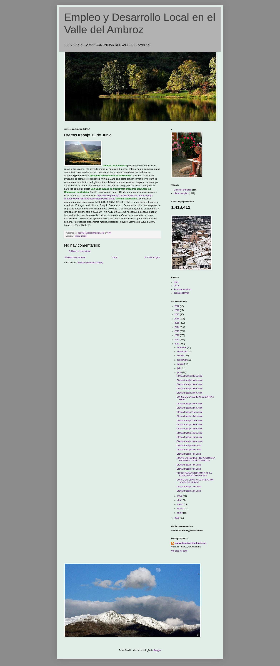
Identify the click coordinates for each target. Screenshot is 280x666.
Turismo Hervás (181, 293)
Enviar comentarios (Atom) (90, 262)
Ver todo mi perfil (179, 551)
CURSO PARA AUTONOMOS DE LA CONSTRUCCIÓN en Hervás (194, 474)
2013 (177, 331)
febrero (180, 508)
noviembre (182, 351)
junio (179, 372)
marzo (180, 504)
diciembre (182, 347)
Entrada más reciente (75, 257)
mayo (180, 496)
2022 (177, 306)
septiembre (182, 360)
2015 (177, 323)
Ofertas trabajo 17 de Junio (189, 420)
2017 (177, 314)
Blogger (157, 650)
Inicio (115, 257)
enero (180, 513)
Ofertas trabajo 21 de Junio (189, 412)
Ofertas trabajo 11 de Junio (189, 437)
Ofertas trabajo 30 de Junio (189, 376)
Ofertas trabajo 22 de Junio (189, 408)
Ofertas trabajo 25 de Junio (189, 388)
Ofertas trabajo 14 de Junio (189, 433)
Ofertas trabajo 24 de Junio (189, 393)
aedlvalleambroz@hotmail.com (190, 543)
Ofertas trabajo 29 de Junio (189, 380)
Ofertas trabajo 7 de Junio (189, 454)
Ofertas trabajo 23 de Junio (189, 403)
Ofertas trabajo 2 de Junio (189, 486)
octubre (181, 355)
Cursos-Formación (183, 190)
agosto (180, 364)
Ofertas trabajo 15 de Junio (189, 428)
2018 (177, 310)
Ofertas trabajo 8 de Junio (189, 449)
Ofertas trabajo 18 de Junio (189, 416)
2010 (177, 343)
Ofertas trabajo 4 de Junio (189, 465)
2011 (177, 339)
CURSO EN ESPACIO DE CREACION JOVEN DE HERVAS (195, 481)
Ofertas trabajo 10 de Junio (189, 441)
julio (179, 368)
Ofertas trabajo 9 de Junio (189, 445)
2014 (177, 327)
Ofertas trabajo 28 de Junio (189, 384)
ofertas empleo (81, 236)
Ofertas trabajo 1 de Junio (189, 491)
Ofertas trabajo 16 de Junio (189, 424)
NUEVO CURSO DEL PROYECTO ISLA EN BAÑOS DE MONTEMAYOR (196, 459)
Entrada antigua (152, 257)
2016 (177, 318)
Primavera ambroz (182, 289)
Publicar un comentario (80, 251)
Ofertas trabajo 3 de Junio (189, 469)
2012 (177, 335)
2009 (177, 518)
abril (179, 500)
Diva (176, 282)
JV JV (176, 285)
